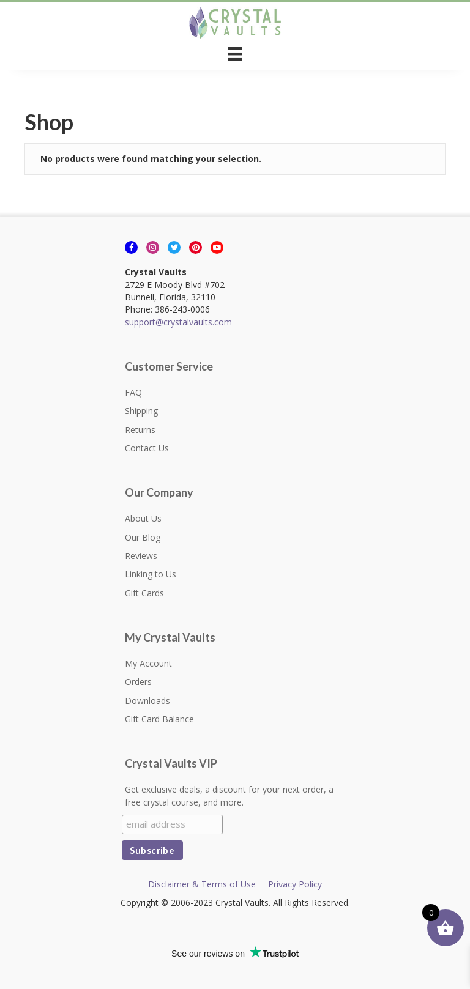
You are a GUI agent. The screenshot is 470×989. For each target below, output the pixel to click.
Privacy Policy (295, 884)
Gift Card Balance (159, 719)
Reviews (141, 555)
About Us (143, 518)
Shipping (141, 411)
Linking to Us (150, 574)
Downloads (147, 700)
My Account (148, 663)
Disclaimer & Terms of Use (202, 884)
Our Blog (142, 537)
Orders (138, 681)
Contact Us (147, 448)
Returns (140, 429)
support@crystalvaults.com (178, 322)
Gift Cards (144, 593)
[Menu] (235, 54)
